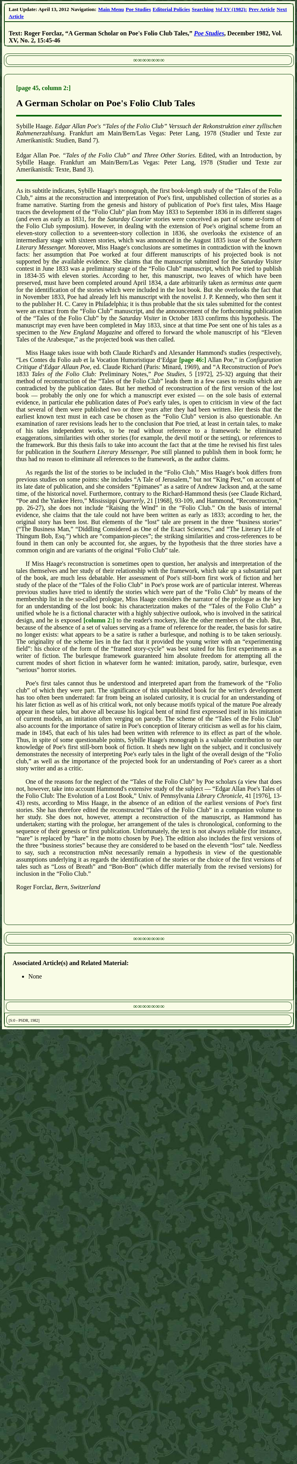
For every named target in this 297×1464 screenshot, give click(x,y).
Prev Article (262, 9)
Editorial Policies (171, 9)
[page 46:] (192, 359)
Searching (203, 9)
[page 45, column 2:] (43, 88)
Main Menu (111, 9)
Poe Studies (138, 9)
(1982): (231, 9)
